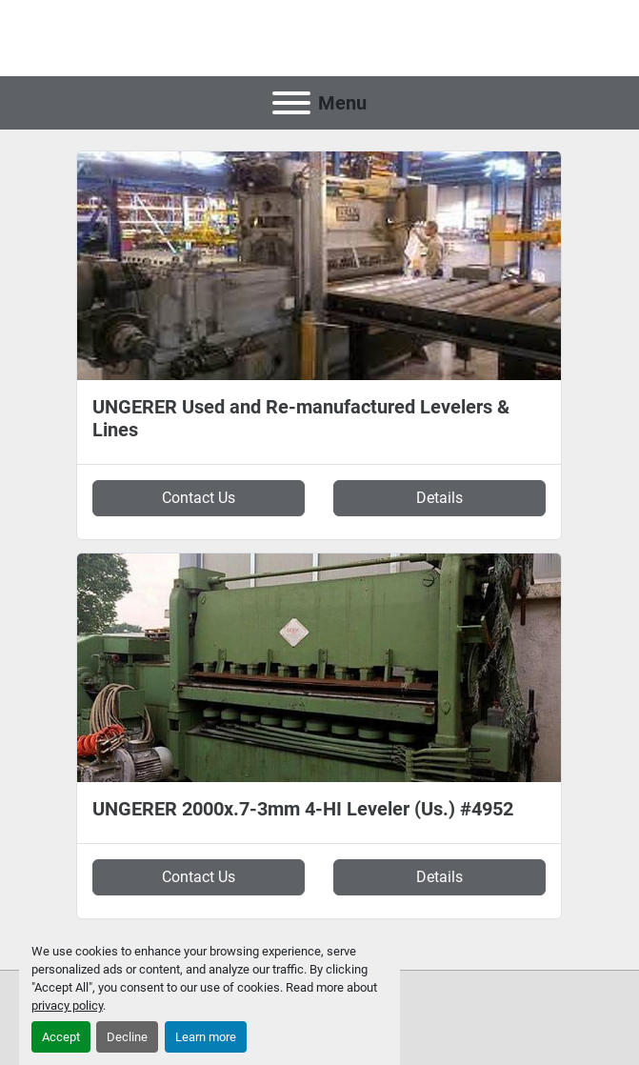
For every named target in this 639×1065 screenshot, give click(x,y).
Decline (127, 1037)
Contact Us (198, 498)
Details (439, 498)
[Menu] (291, 102)
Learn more (205, 1037)
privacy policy (67, 1005)
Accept (61, 1037)
